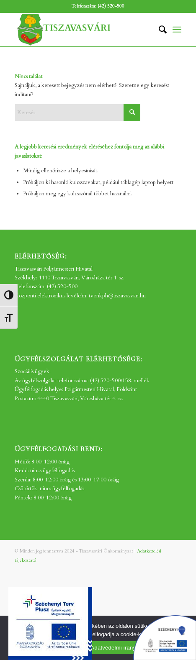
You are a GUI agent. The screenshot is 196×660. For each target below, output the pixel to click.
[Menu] (177, 30)
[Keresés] (158, 29)
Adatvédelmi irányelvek (120, 648)
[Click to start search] (132, 112)
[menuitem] (158, 29)
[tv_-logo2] (81, 29)
